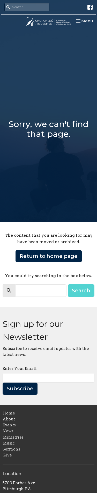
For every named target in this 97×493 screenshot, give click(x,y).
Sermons (11, 449)
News (8, 431)
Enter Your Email (20, 368)
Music (9, 443)
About (9, 419)
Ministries (13, 437)
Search (81, 290)
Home (9, 413)
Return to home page (49, 256)
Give (7, 455)
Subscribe (20, 388)
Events (9, 425)
